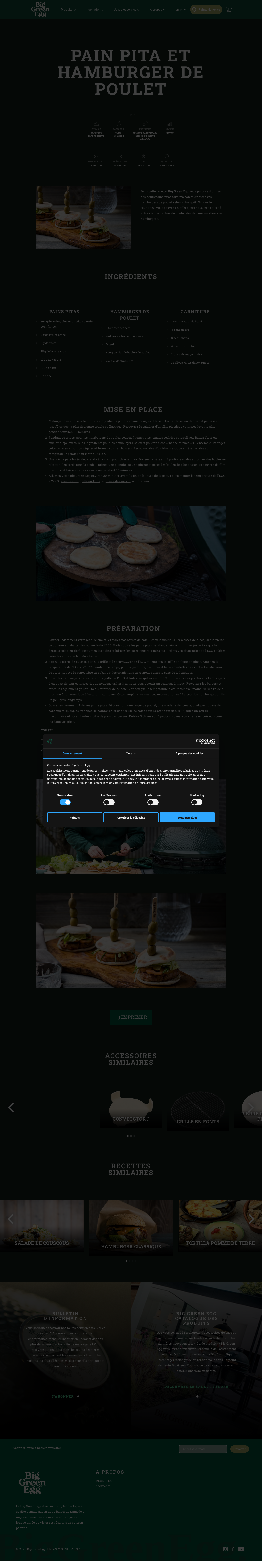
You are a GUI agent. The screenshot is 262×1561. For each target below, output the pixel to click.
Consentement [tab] (72, 753)
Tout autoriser (187, 817)
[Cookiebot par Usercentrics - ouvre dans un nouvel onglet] (198, 741)
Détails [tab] (131, 753)
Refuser (75, 817)
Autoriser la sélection (131, 817)
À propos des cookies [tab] (190, 753)
